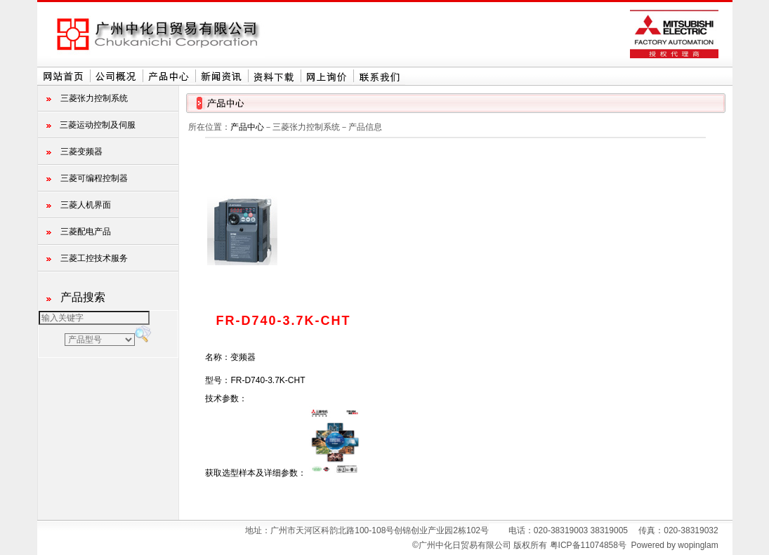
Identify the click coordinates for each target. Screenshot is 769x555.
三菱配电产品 (85, 231)
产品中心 (247, 127)
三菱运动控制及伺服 (98, 125)
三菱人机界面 (85, 205)
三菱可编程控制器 (94, 178)
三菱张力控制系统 (94, 98)
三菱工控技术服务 (94, 258)
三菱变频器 (81, 151)
